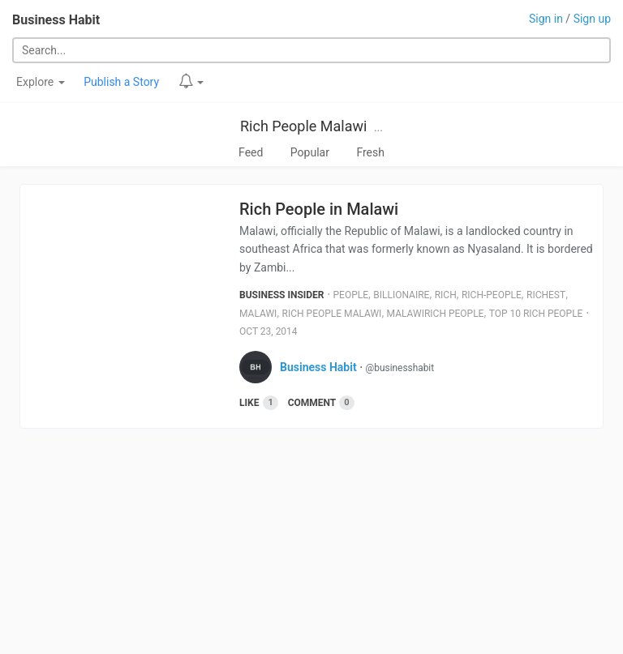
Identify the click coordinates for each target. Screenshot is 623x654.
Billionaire (401, 295)
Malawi (258, 313)
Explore (40, 81)
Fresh (370, 152)
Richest (545, 295)
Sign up (592, 18)
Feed (250, 152)
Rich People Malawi (303, 126)
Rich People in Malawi (318, 209)
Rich (446, 295)
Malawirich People (435, 313)
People (351, 295)
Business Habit (56, 20)
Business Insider (281, 295)
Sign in (546, 18)
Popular (309, 152)
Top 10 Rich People (536, 313)
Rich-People (492, 295)
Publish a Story (121, 81)
